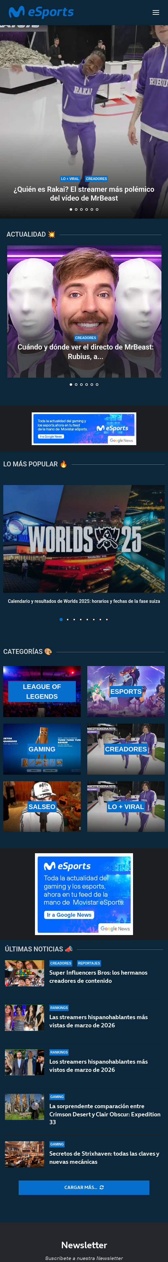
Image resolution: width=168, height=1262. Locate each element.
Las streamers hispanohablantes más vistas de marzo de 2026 (98, 1021)
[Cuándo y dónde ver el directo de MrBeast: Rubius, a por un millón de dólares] (85, 311)
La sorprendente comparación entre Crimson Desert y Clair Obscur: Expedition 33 (104, 1117)
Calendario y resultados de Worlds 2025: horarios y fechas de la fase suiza (84, 601)
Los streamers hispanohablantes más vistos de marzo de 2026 (98, 1065)
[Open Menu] (156, 12)
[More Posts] (84, 1188)
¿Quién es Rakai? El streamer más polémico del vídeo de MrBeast (84, 193)
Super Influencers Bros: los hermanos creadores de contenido (98, 976)
